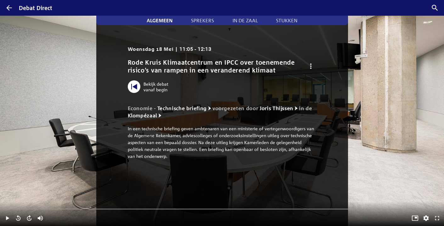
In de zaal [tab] (245, 20)
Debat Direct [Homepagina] (35, 7)
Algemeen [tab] (160, 20)
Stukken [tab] (286, 20)
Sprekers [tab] (202, 20)
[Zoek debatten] (435, 8)
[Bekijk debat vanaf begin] (149, 86)
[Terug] (9, 8)
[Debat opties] (311, 66)
